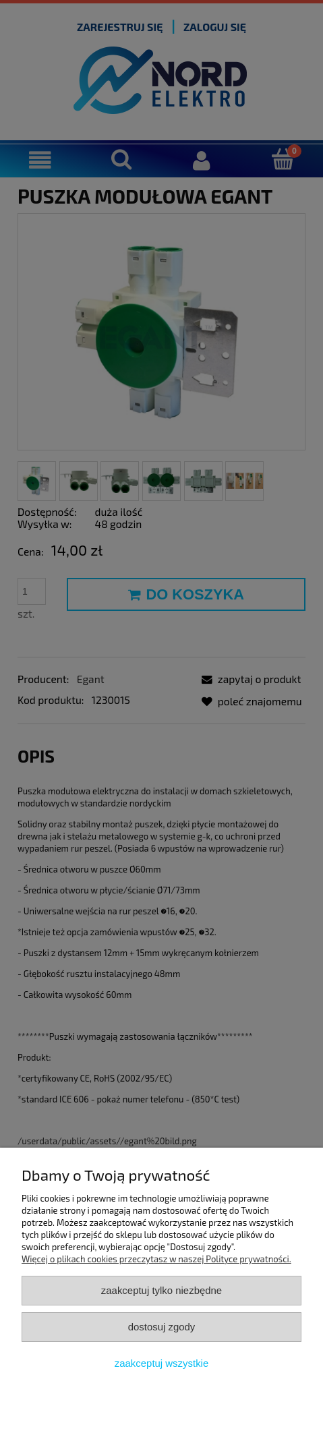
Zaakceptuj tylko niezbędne (161, 1290)
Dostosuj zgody (162, 1326)
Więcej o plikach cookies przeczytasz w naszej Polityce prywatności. (156, 1259)
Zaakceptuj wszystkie (161, 1363)
